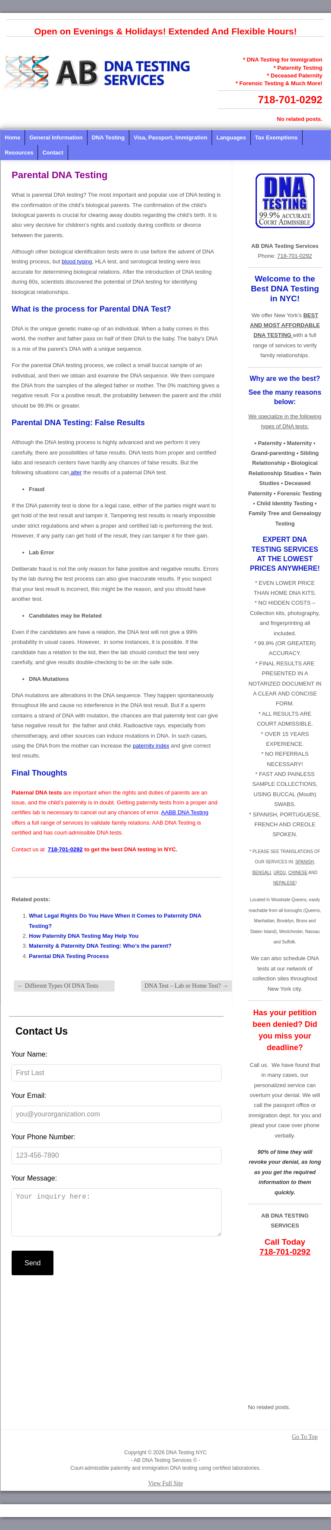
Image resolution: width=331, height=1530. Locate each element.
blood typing (77, 261)
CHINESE (297, 872)
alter (75, 472)
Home (12, 137)
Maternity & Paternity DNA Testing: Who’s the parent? (100, 946)
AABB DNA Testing (185, 812)
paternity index (151, 745)
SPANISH (304, 861)
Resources (19, 152)
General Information (56, 137)
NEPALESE (284, 883)
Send (33, 1271)
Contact (52, 152)
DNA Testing (108, 137)
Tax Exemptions (276, 137)
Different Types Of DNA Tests (57, 986)
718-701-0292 (290, 99)
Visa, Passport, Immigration (170, 137)
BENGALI (261, 872)
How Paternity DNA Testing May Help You (84, 936)
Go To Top (305, 1437)
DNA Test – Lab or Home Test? (186, 986)
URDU (279, 872)
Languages (231, 137)
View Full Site (165, 1483)
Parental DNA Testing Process (69, 956)
